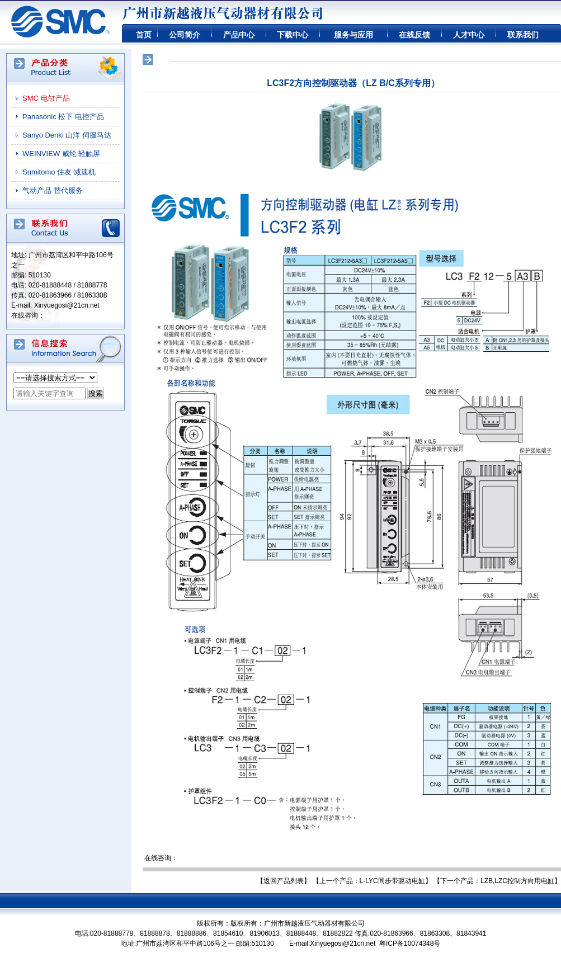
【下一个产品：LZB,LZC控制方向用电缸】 (497, 881)
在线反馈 (414, 34)
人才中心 (468, 34)
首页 (144, 34)
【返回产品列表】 (283, 881)
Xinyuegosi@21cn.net (67, 305)
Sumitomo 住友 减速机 (59, 172)
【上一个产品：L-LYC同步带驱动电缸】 (372, 881)
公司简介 (184, 34)
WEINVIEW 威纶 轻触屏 (61, 153)
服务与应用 (353, 34)
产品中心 (238, 34)
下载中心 (292, 34)
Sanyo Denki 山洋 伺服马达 (66, 135)
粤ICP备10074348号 (409, 943)
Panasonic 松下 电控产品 (63, 116)
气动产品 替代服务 (52, 190)
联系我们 (523, 34)
